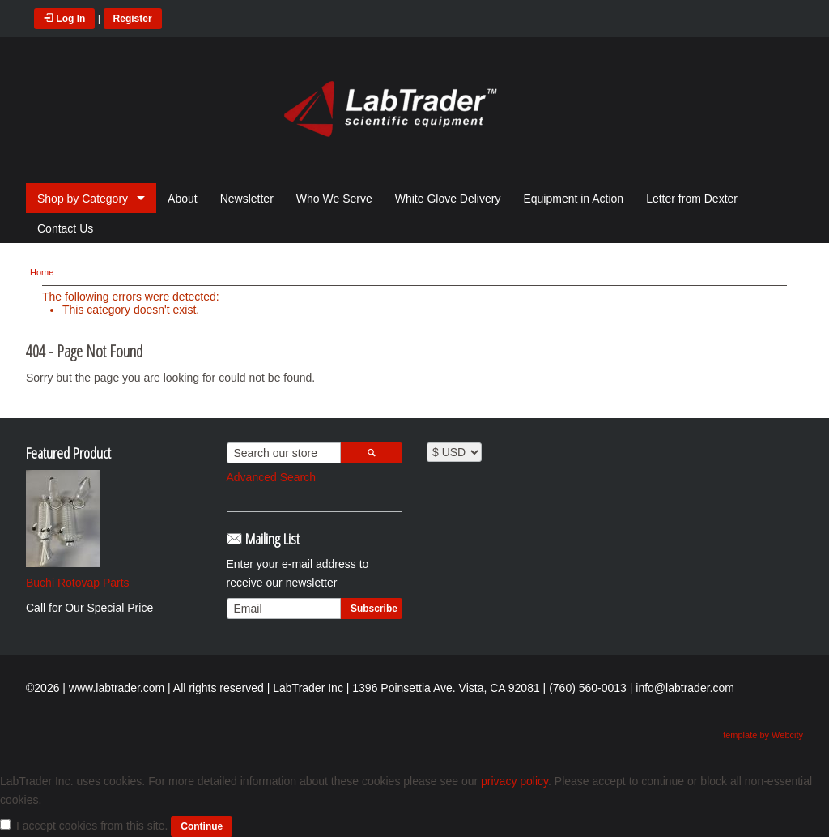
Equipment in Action (573, 198)
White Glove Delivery (448, 198)
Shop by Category (82, 198)
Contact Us (65, 228)
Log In (64, 18)
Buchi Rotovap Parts (78, 582)
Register (132, 18)
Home (41, 272)
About (183, 198)
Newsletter (247, 198)
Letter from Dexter (692, 198)
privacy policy (514, 781)
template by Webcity (763, 735)
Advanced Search (272, 477)
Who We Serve (334, 198)
